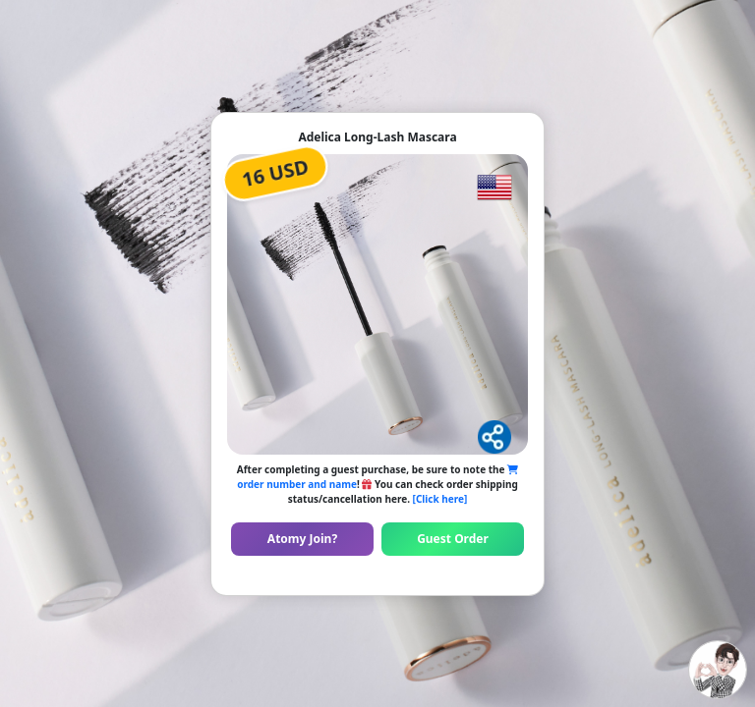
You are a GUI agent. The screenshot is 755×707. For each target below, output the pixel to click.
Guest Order (453, 538)
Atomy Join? (302, 538)
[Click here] (440, 499)
